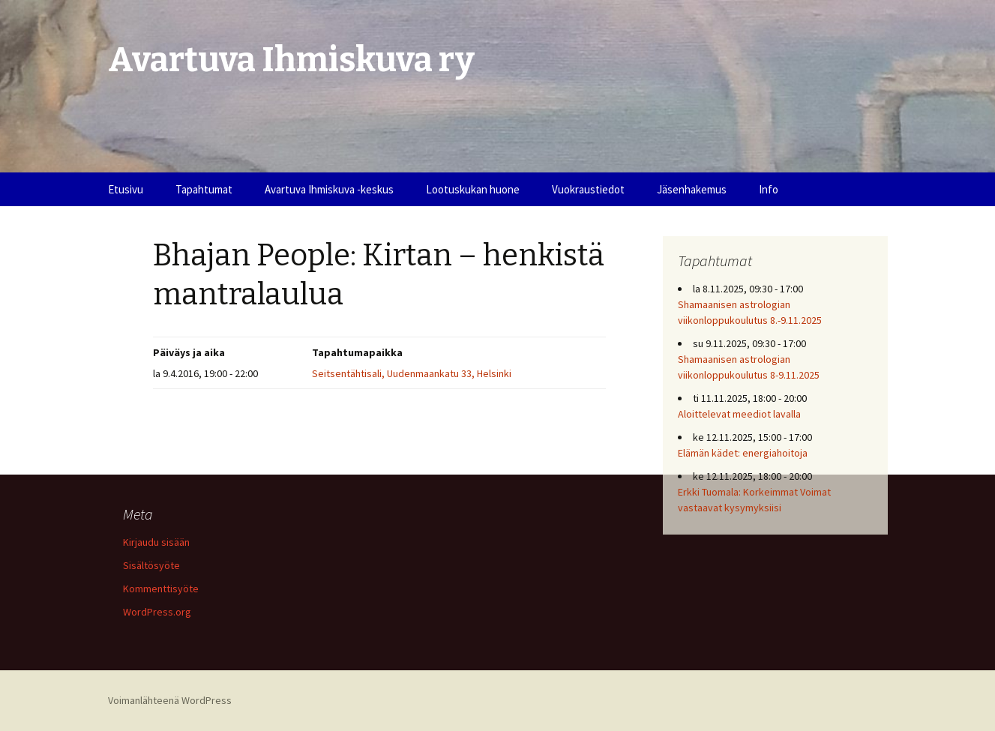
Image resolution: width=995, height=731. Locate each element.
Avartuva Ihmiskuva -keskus (329, 189)
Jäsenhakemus (692, 189)
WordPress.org (157, 612)
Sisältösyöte (151, 565)
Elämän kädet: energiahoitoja (743, 453)
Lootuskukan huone (473, 189)
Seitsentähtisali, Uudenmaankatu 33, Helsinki (411, 373)
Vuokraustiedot (588, 189)
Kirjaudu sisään (156, 542)
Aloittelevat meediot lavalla (739, 414)
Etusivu (125, 189)
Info (768, 189)
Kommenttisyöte (161, 588)
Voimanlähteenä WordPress (170, 700)
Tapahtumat (203, 189)
